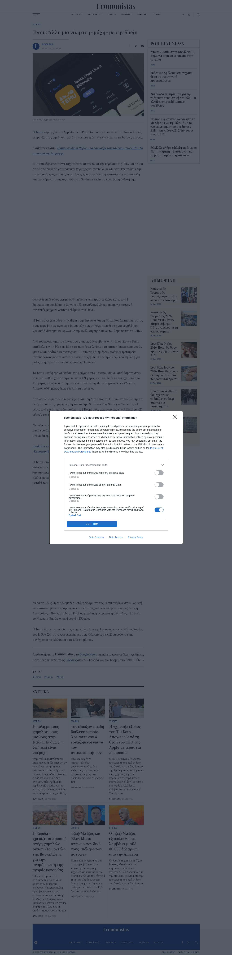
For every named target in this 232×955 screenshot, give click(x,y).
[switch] (159, 472)
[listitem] (116, 465)
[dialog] (116, 477)
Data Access (115, 537)
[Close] (176, 418)
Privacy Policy (135, 537)
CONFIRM (92, 524)
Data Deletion (96, 537)
